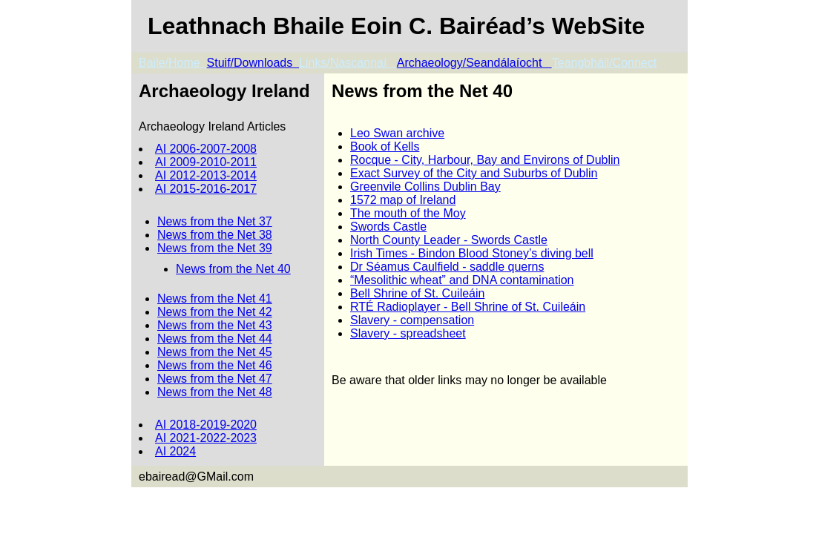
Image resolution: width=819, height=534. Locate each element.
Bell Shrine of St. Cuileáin (417, 293)
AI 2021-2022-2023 (206, 438)
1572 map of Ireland (402, 200)
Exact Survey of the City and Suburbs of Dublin (474, 173)
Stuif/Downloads (253, 62)
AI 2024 (175, 451)
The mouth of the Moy (408, 213)
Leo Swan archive (397, 133)
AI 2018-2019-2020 (206, 424)
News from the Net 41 (214, 298)
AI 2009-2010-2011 (206, 162)
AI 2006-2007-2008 (206, 148)
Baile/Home (173, 62)
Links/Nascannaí (348, 62)
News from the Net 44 (214, 338)
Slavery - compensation (412, 320)
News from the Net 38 (214, 234)
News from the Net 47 (214, 378)
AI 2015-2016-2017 (206, 188)
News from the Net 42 (214, 312)
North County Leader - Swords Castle (448, 240)
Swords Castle (388, 226)
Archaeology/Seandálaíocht (474, 62)
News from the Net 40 (233, 269)
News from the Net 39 (214, 248)
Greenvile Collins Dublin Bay (425, 186)
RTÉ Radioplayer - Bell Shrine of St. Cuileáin (467, 306)
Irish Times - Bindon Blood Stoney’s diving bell (471, 253)
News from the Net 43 (214, 325)
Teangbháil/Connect (604, 62)
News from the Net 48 (214, 392)
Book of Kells (384, 146)
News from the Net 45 (214, 352)
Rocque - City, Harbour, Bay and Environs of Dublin (484, 160)
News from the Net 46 (214, 365)
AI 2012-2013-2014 (206, 175)
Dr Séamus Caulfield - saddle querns (447, 266)
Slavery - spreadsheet (408, 333)
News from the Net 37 (214, 221)
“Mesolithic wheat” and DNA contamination (461, 280)
